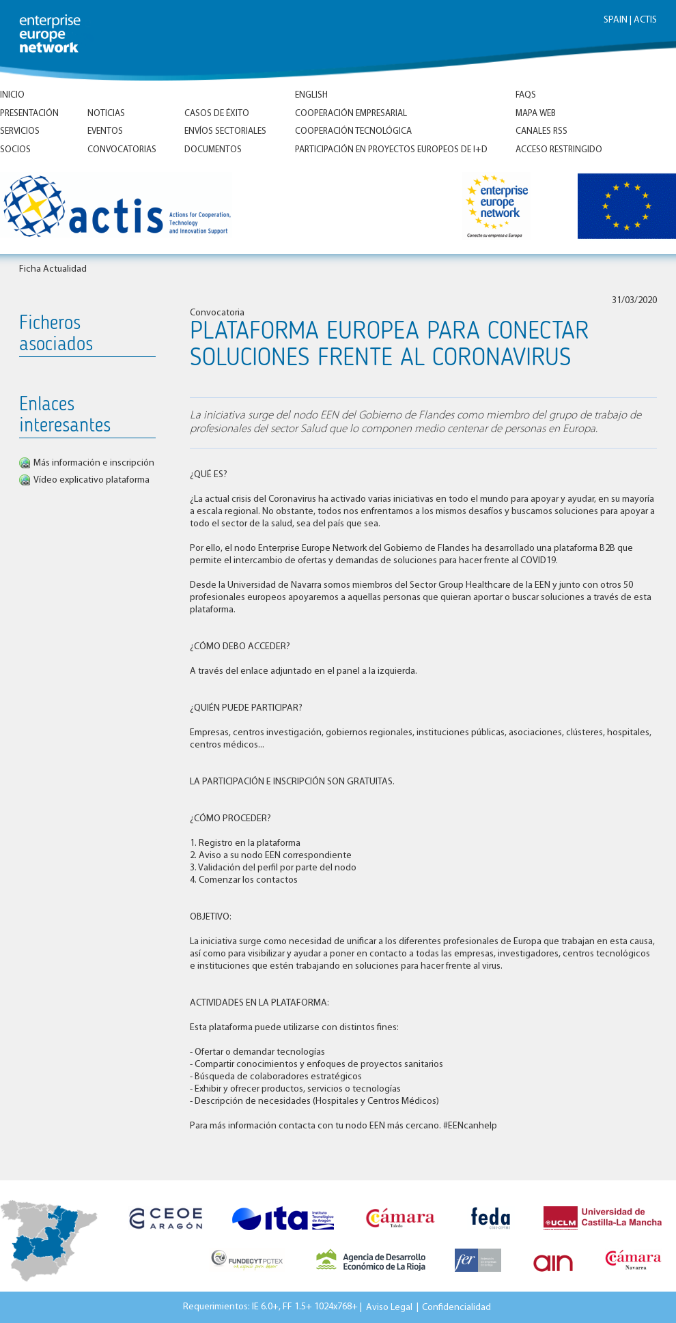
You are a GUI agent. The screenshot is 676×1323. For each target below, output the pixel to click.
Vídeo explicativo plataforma (91, 480)
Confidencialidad (456, 1307)
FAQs (526, 95)
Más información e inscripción (93, 463)
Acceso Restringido (559, 149)
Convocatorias (121, 149)
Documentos (213, 149)
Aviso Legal (389, 1307)
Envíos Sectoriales (225, 131)
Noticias (106, 113)
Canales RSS (541, 131)
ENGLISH (311, 95)
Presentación (29, 113)
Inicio (12, 95)
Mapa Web (536, 113)
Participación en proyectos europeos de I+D (391, 149)
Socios (15, 149)
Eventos (105, 131)
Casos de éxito (216, 113)
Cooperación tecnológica (353, 131)
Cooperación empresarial (351, 113)
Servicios (20, 131)
